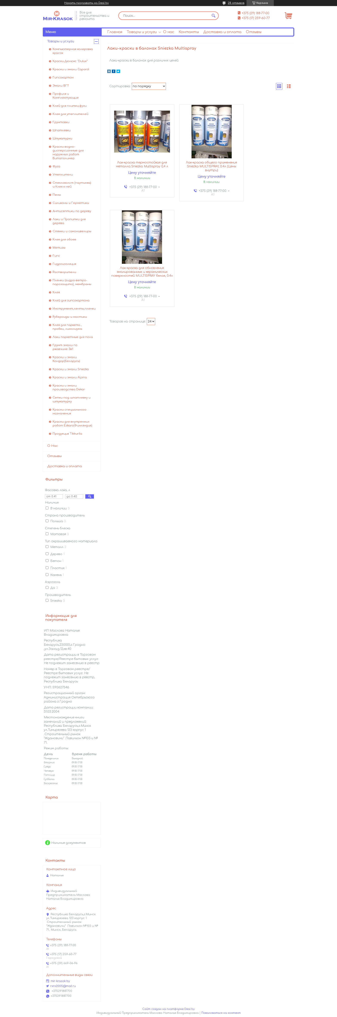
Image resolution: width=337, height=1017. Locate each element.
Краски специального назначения (69, 411)
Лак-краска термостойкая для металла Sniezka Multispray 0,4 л (138, 165)
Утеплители (63, 174)
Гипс (56, 255)
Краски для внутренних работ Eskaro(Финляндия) (72, 423)
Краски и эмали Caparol (71, 69)
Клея (56, 292)
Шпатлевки (62, 130)
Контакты (189, 32)
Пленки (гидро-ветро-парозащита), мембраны (72, 282)
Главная (114, 32)
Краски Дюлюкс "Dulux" (70, 61)
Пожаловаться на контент (221, 1012)
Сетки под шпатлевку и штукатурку (71, 399)
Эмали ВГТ (61, 85)
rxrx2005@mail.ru (63, 986)
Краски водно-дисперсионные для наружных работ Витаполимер (68, 152)
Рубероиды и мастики (70, 316)
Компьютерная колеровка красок (73, 51)
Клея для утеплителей (70, 114)
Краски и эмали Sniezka (71, 369)
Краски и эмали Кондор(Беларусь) (66, 359)
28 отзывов (236, 3)
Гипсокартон (63, 77)
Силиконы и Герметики (71, 203)
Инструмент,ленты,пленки (74, 308)
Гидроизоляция (64, 264)
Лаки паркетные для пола (73, 337)
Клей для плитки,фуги (70, 105)
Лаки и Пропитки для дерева (69, 221)
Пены (57, 194)
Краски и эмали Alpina (70, 377)
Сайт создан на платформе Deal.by (168, 1009)
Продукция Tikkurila (67, 433)
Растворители (64, 272)
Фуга (56, 166)
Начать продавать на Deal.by (86, 3)
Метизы (59, 247)
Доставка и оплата (222, 32)
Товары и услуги (142, 32)
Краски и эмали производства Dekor (69, 387)
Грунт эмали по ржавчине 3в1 (65, 347)
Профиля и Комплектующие (66, 95)
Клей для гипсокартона (71, 300)
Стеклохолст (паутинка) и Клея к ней (72, 184)
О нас (168, 32)
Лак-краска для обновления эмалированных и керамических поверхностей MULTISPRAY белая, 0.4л (263, 169)
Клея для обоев (64, 239)
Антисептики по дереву (72, 211)
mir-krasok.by (60, 981)
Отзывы (253, 32)
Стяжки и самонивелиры (72, 231)
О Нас (52, 446)
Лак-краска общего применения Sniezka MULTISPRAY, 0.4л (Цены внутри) (200, 167)
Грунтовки (61, 122)
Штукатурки (62, 138)
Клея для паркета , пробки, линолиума (67, 327)
